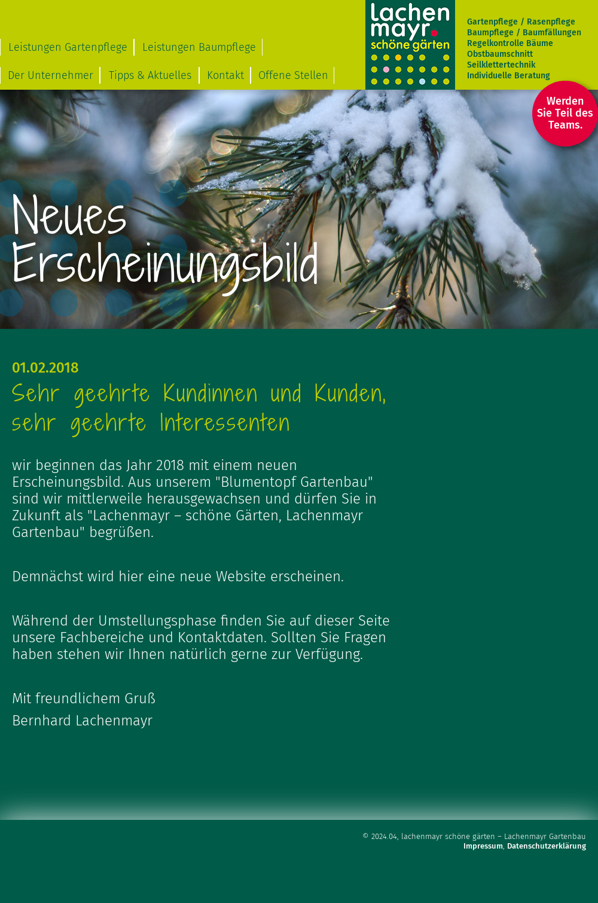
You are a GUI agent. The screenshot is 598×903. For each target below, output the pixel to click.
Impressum (483, 845)
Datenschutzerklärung (546, 845)
